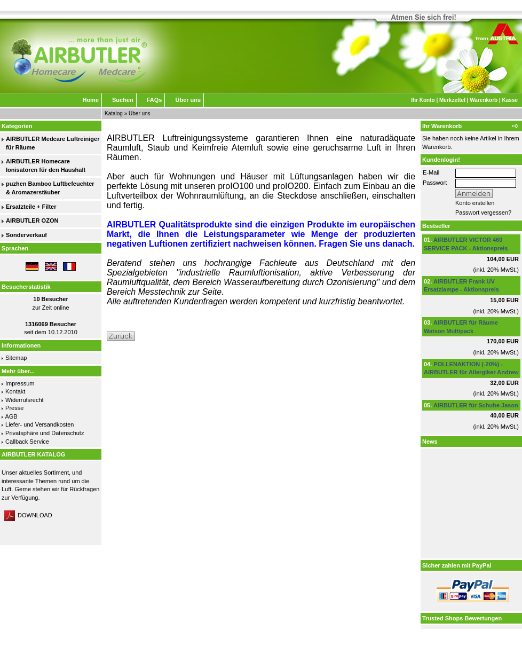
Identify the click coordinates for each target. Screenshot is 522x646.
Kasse (510, 100)
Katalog (114, 113)
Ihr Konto (422, 100)
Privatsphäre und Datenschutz (44, 433)
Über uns (188, 100)
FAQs (154, 100)
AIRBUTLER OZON (32, 220)
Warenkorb (483, 100)
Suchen (122, 100)
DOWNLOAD (28, 515)
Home (90, 100)
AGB (11, 416)
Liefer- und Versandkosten (39, 424)
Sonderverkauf (26, 235)
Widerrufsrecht (24, 400)
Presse (14, 408)
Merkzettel (452, 100)
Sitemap (16, 357)
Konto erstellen (474, 203)
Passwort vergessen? (483, 212)
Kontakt (15, 391)
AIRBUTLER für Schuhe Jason (475, 405)
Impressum (19, 383)
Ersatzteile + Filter (31, 206)
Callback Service (27, 441)
